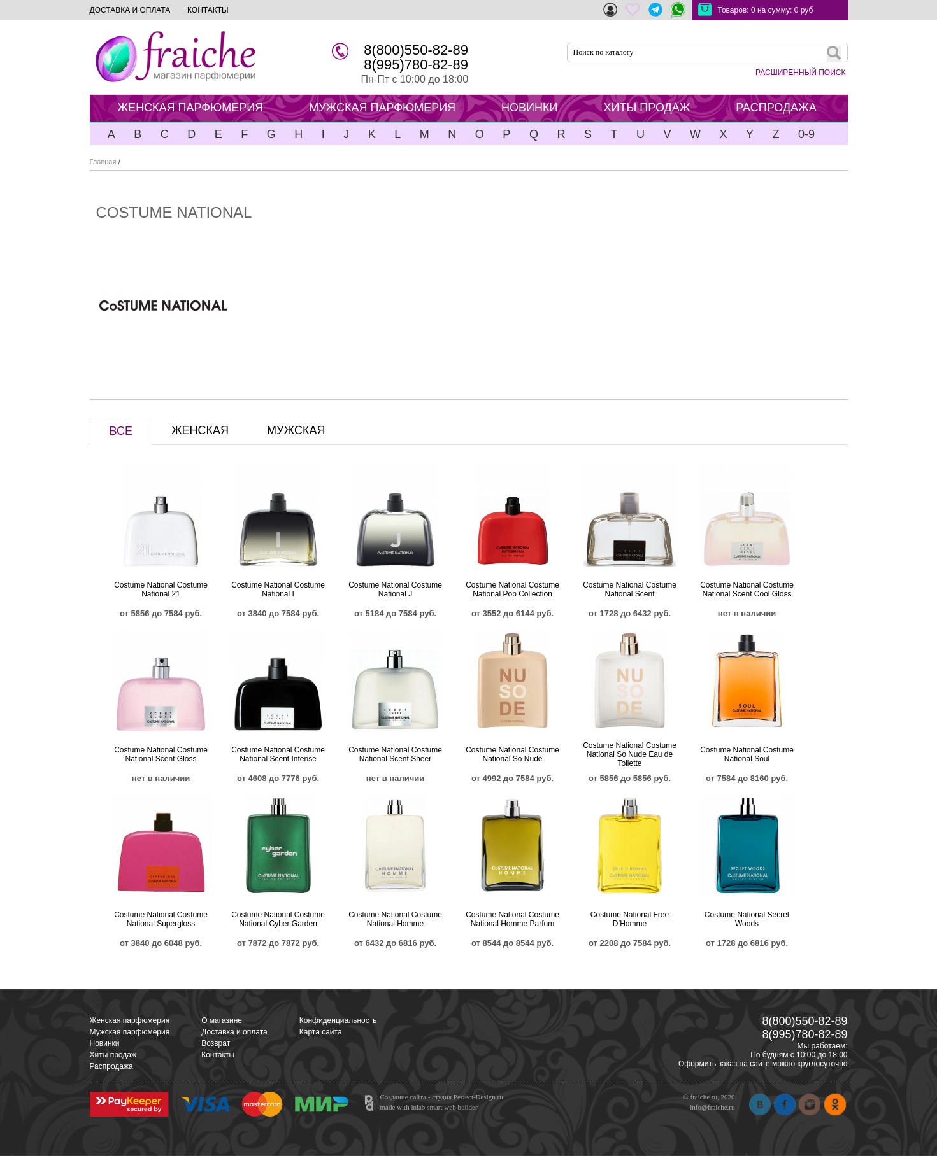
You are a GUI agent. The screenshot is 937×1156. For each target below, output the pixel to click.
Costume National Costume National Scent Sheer (395, 754)
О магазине (221, 1020)
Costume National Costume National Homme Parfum (512, 919)
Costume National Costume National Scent (629, 589)
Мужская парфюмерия (130, 1031)
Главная (103, 162)
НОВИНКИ (529, 107)
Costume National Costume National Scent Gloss (161, 754)
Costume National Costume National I (278, 589)
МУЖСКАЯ (296, 430)
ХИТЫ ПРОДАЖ (646, 107)
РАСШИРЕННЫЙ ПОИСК (800, 72)
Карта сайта (320, 1031)
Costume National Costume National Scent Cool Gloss (747, 589)
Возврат (215, 1043)
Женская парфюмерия (130, 1020)
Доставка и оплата (234, 1031)
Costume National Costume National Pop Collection (512, 589)
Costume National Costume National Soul (747, 754)
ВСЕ (121, 431)
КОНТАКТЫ (208, 10)
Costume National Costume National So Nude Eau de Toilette (629, 754)
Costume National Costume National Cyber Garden (278, 919)
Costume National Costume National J (395, 589)
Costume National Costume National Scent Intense (278, 754)
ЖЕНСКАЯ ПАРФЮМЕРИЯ (191, 107)
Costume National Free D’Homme (629, 919)
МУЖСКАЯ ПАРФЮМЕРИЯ (382, 107)
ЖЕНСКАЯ (200, 430)
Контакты (217, 1054)
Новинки (105, 1043)
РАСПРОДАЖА (776, 107)
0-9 (806, 134)
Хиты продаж (113, 1054)
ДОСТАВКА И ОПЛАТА (130, 10)
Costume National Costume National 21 (161, 589)
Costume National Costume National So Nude (512, 754)
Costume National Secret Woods (747, 919)
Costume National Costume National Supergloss (161, 919)
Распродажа (111, 1066)
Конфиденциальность (338, 1020)
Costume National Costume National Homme (395, 919)
